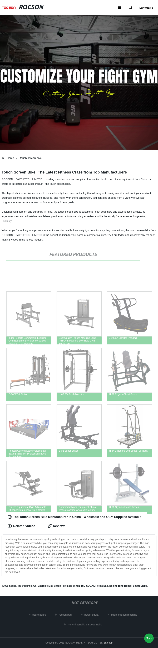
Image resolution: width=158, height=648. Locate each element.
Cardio (58, 585)
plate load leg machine (126, 614)
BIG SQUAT (87, 585)
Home (10, 158)
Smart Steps (140, 585)
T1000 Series (9, 585)
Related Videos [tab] (21, 526)
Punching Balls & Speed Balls (86, 624)
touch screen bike (31, 158)
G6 (35, 585)
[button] (119, 7)
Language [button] (146, 7)
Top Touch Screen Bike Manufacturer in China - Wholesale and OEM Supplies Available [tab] (74, 517)
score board (40, 614)
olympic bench (71, 585)
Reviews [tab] (56, 526)
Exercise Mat (45, 585)
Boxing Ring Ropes (120, 585)
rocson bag (66, 614)
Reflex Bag (102, 585)
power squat (93, 614)
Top (149, 638)
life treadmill (25, 585)
